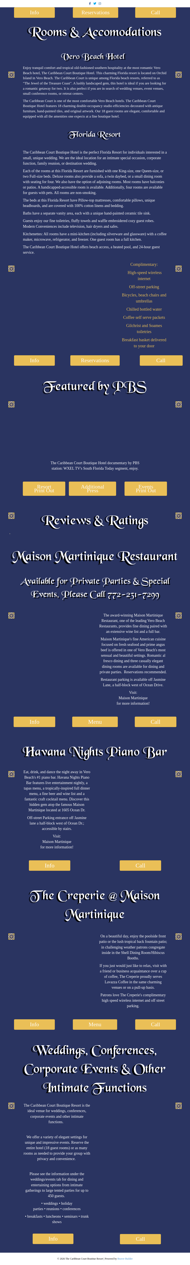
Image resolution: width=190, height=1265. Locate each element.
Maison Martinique (133, 698)
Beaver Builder (125, 1258)
